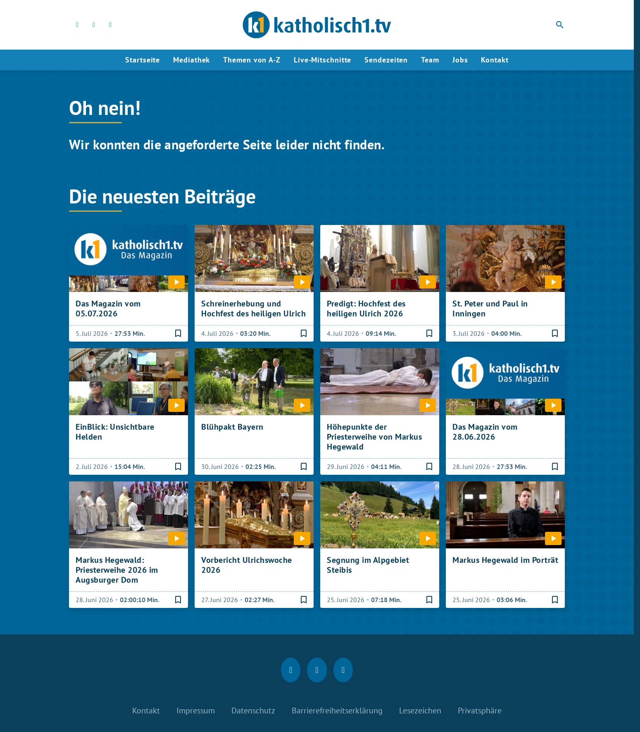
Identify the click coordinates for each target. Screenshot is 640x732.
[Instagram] (94, 25)
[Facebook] (77, 25)
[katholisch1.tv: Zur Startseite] (317, 24)
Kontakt (494, 60)
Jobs (460, 60)
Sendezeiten (386, 60)
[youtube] (110, 25)
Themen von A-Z (252, 60)
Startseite (142, 60)
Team (430, 60)
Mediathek (191, 60)
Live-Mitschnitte (322, 60)
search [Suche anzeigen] (560, 25)
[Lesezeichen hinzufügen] (178, 333)
